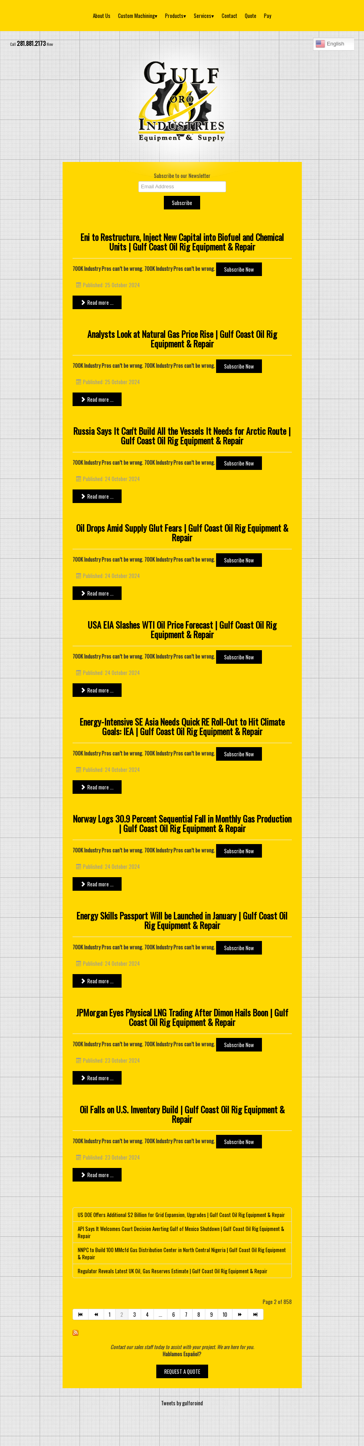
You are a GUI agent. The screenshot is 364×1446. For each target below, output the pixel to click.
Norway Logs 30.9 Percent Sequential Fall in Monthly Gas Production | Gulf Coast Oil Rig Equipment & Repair (182, 823)
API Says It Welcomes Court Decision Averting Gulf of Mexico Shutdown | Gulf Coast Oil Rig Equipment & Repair (181, 1232)
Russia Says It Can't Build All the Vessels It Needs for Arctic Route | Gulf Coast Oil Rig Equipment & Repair (182, 435)
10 (225, 1314)
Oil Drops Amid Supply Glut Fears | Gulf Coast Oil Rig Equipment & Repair (182, 532)
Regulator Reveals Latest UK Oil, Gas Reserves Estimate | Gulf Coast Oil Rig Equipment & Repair (173, 1271)
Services (204, 16)
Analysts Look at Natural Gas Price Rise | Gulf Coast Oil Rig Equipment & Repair (182, 338)
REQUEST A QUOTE (182, 1371)
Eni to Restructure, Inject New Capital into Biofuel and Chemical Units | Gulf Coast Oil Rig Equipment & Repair (182, 242)
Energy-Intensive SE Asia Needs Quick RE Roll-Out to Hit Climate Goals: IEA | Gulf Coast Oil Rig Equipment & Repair (182, 726)
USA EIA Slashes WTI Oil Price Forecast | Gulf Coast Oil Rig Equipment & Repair (182, 629)
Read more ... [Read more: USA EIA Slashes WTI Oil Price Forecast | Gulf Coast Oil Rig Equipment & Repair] (97, 690)
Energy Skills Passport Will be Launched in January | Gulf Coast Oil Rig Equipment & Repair (182, 920)
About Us (101, 16)
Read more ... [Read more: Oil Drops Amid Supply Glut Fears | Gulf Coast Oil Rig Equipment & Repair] (97, 593)
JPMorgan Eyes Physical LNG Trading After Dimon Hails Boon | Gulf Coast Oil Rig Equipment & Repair (182, 1017)
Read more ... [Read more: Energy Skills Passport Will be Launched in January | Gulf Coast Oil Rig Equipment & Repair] (97, 981)
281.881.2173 (31, 43)
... (160, 1314)
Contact (229, 16)
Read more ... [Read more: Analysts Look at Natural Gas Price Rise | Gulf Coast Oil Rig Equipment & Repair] (97, 399)
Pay (267, 16)
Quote (250, 16)
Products (175, 16)
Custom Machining (137, 16)
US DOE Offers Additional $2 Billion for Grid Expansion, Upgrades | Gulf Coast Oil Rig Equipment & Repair (181, 1215)
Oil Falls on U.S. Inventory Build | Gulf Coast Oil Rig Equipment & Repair (182, 1114)
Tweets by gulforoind (182, 1403)
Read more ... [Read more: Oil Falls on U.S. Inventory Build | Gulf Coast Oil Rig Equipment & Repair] (97, 1175)
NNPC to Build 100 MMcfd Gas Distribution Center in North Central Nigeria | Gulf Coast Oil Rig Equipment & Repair (182, 1253)
